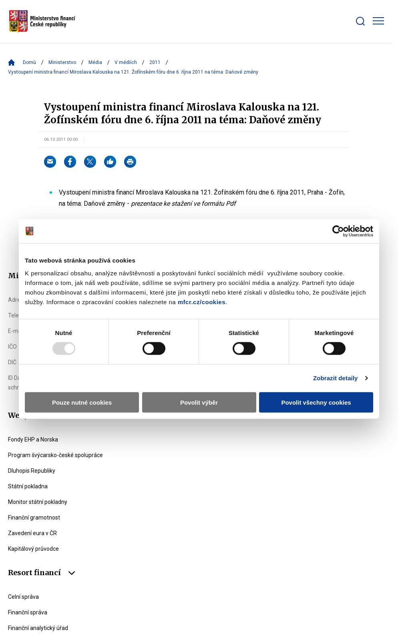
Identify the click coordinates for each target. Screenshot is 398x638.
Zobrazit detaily (335, 378)
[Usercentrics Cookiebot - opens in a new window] (338, 231)
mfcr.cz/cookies (201, 301)
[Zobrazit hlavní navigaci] (378, 20)
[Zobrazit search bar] (360, 21)
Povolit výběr (199, 402)
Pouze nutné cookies (82, 402)
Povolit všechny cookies (316, 402)
